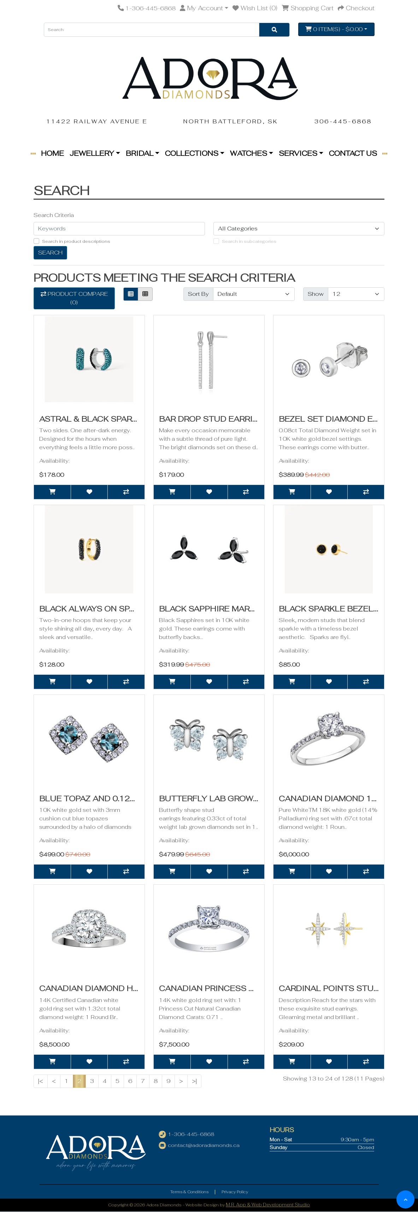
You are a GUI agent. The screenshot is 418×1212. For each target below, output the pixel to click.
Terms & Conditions (189, 1191)
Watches (248, 153)
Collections (191, 153)
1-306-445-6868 (191, 1134)
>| (194, 1081)
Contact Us (353, 153)
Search (50, 252)
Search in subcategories (249, 241)
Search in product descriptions (76, 241)
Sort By (198, 294)
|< (40, 1081)
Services (298, 153)
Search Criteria (54, 215)
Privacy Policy (235, 1191)
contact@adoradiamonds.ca (204, 1145)
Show (316, 294)
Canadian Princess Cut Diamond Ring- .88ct (259, 988)
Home (52, 153)
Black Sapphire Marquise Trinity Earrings (256, 609)
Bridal (139, 153)
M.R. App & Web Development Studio (268, 1205)
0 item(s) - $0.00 (334, 29)
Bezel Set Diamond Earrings (344, 419)
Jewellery (92, 153)
